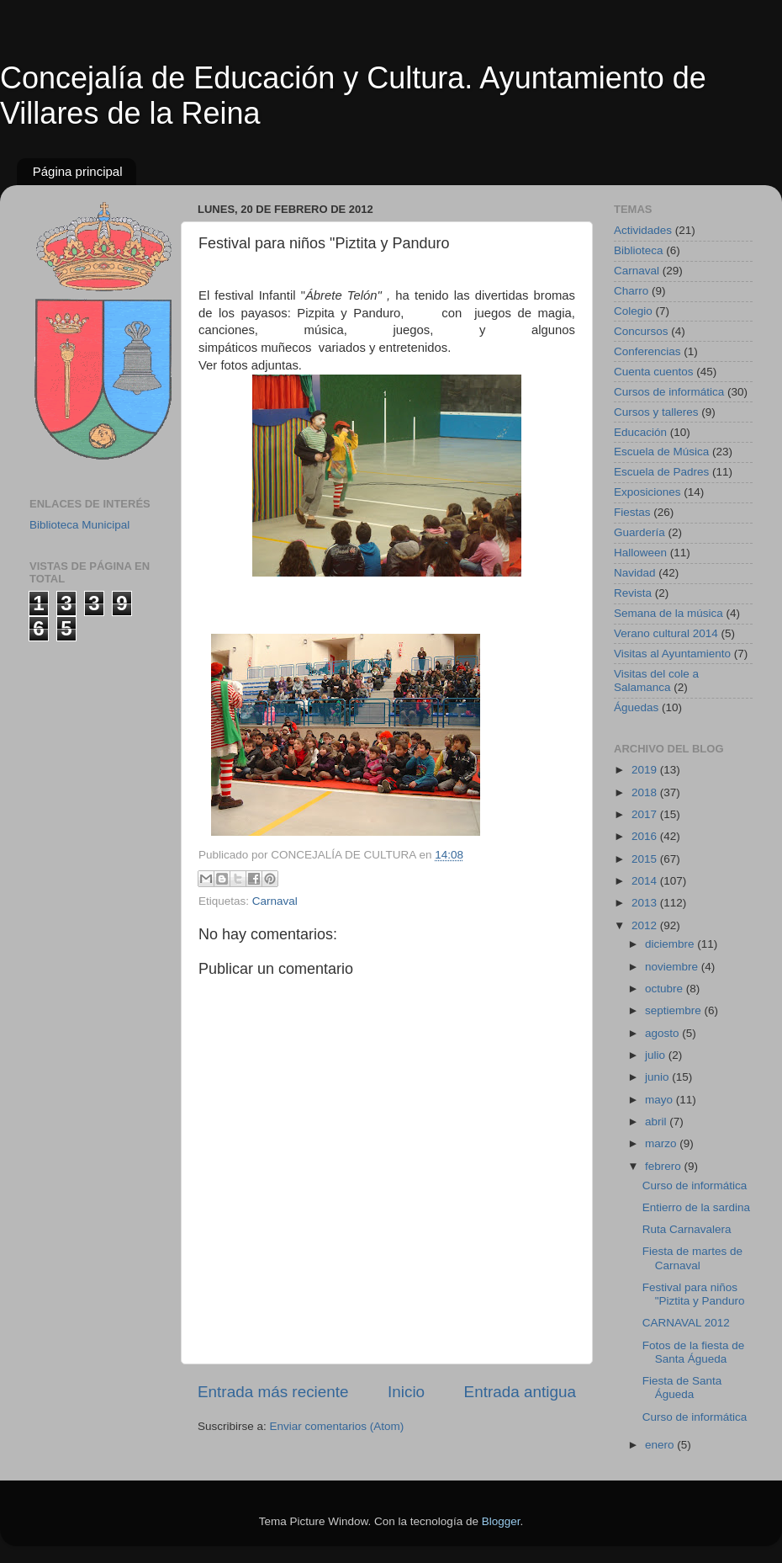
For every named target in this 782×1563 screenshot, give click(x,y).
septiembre (675, 1010)
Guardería (639, 532)
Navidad (635, 572)
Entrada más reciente (273, 1392)
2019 (645, 769)
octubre (665, 988)
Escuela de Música (661, 451)
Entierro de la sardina (696, 1207)
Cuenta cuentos (654, 371)
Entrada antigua (520, 1392)
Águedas (636, 707)
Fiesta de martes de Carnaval (692, 1258)
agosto (663, 1033)
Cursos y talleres (656, 412)
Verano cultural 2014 (666, 633)
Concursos (641, 331)
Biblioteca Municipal (79, 524)
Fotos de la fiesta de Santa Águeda (693, 1352)
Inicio (406, 1392)
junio (658, 1077)
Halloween (640, 552)
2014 (645, 881)
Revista (633, 593)
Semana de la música (668, 613)
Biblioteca (638, 250)
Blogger (501, 1521)
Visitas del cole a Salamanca (656, 680)
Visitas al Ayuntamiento (672, 653)
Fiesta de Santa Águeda (682, 1387)
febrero (664, 1166)
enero (661, 1444)
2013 (645, 902)
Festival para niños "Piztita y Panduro (693, 1294)
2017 (645, 814)
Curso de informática (695, 1185)
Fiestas (632, 512)
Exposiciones (647, 492)
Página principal (78, 171)
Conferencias (647, 351)
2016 (645, 836)
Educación (640, 432)
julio (656, 1055)
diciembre (671, 944)
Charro (631, 290)
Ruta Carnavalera (687, 1229)
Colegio (633, 311)
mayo (660, 1099)
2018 (645, 792)
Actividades (643, 230)
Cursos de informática (669, 391)
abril (657, 1121)
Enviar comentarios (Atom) (337, 1426)
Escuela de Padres (661, 471)
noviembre (673, 966)
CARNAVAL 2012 (686, 1322)
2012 (645, 925)
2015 (645, 859)
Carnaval (275, 901)
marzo (662, 1143)
